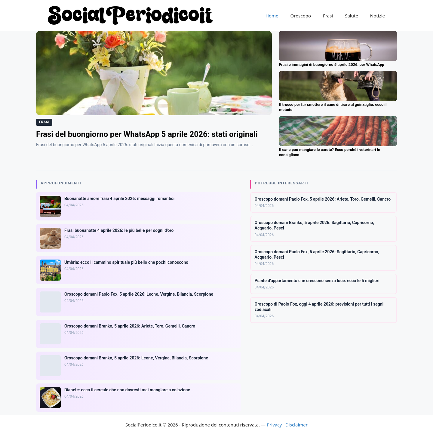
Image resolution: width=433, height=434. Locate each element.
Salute (351, 16)
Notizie (377, 16)
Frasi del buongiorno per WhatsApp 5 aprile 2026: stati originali (147, 134)
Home (272, 16)
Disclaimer (296, 425)
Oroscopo (300, 16)
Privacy (274, 425)
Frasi (328, 16)
